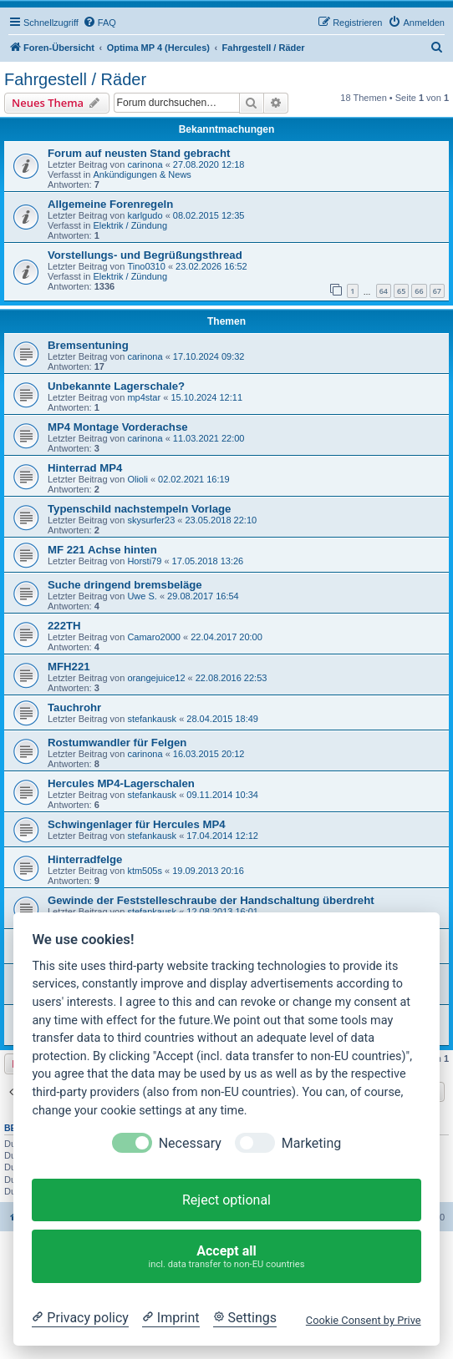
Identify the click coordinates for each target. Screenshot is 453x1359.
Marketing (311, 1143)
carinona (144, 164)
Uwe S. (141, 596)
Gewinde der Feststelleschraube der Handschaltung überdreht (211, 900)
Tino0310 (146, 266)
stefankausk (151, 719)
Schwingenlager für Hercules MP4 (137, 824)
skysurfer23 (151, 520)
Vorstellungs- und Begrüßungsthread (145, 255)
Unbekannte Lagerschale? (116, 386)
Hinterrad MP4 (85, 468)
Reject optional (226, 1200)
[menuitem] (99, 23)
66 (419, 290)
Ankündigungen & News (142, 174)
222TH (64, 625)
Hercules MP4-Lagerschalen (121, 783)
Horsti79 (144, 561)
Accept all (227, 1257)
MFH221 (69, 666)
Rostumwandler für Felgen (117, 742)
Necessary (190, 1143)
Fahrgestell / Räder (75, 79)
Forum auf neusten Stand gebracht (139, 153)
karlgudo (144, 215)
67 (437, 290)
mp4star (143, 397)
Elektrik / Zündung (130, 225)
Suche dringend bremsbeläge (125, 584)
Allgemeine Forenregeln (110, 204)
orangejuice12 (156, 678)
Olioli (137, 479)
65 (401, 290)
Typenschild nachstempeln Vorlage (139, 509)
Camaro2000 (154, 637)
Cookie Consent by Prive (363, 1320)
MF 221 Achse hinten (102, 549)
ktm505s (144, 871)
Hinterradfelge (85, 859)
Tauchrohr (74, 707)
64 (383, 290)
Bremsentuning (88, 345)
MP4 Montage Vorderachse (118, 427)
